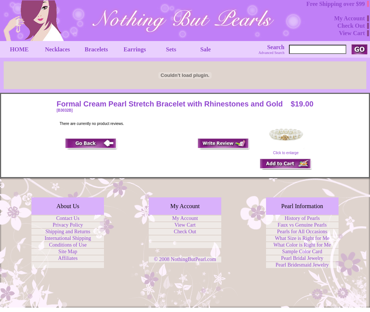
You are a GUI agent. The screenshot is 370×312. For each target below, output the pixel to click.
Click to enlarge (286, 151)
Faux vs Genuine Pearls (302, 225)
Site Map (67, 251)
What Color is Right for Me (302, 245)
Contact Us (68, 218)
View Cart (184, 225)
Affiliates (68, 258)
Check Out (185, 231)
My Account (185, 218)
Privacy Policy (68, 225)
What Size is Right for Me (302, 238)
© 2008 (162, 259)
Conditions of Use (68, 245)
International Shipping (68, 238)
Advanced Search (272, 53)
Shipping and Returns (68, 231)
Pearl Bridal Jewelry (302, 258)
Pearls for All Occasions (302, 231)
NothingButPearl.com (193, 259)
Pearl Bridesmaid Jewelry (302, 265)
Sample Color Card (302, 251)
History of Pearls (302, 218)
